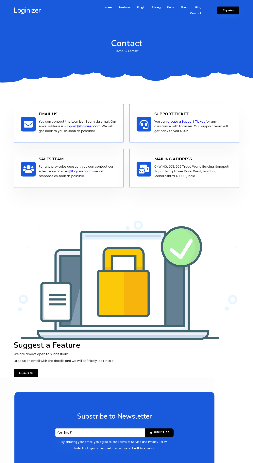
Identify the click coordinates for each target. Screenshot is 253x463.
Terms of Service (141, 339)
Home (119, 47)
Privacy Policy (169, 339)
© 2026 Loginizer (126, 457)
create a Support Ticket (187, 119)
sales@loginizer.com (77, 169)
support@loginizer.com (83, 124)
